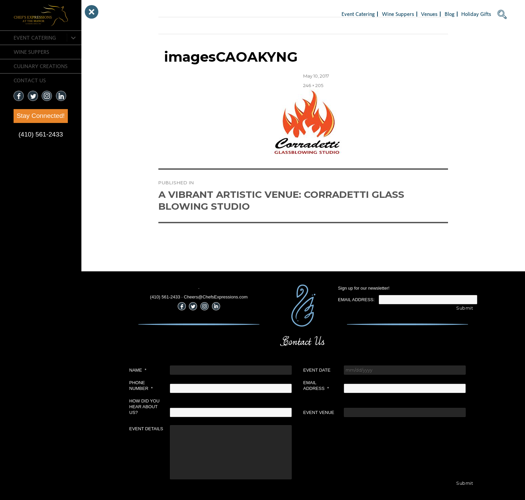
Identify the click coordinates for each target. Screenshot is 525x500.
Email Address (316, 385)
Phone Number (141, 385)
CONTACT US (30, 80)
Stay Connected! (41, 115)
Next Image (171, 25)
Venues (429, 14)
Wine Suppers (31, 52)
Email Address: (356, 299)
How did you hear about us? (144, 406)
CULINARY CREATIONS (40, 66)
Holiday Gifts (476, 14)
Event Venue (318, 412)
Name (138, 370)
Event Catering (35, 38)
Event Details (146, 428)
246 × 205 (313, 85)
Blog (449, 14)
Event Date (316, 370)
